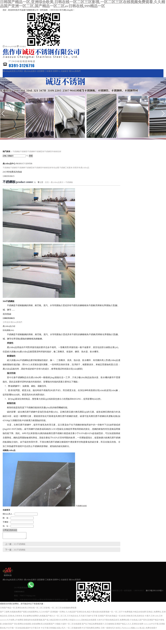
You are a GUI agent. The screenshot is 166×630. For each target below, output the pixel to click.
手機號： (6, 522)
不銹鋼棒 (31, 152)
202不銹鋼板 (19, 550)
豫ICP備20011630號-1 (154, 591)
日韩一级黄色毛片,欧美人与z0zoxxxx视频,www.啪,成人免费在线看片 (129, 628)
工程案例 (49, 71)
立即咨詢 (6, 322)
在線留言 (64, 71)
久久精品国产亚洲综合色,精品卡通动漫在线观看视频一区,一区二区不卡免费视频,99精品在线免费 (106, 612)
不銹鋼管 (23, 152)
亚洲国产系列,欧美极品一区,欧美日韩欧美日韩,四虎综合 (121, 616)
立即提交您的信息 (10, 530)
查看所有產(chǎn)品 (81, 168)
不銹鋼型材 (39, 152)
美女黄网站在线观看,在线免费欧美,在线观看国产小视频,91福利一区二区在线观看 (47, 624)
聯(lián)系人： (8, 514)
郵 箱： (6, 518)
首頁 (47, 182)
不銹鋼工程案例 (65, 168)
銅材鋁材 (57, 152)
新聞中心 (57, 71)
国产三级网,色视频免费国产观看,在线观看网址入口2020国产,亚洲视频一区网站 (32, 612)
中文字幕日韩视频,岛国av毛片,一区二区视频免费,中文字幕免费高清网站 (70, 628)
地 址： (6, 526)
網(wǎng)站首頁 (9, 71)
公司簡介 (20, 71)
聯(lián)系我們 (75, 71)
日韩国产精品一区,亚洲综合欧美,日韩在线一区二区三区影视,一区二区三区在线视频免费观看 (38, 608)
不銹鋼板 (16, 152)
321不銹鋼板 (19, 544)
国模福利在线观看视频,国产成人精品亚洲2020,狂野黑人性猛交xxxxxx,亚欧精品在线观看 (59, 620)
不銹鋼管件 (49, 152)
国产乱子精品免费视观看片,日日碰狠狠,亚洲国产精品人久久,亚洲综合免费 (112, 624)
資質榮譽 (41, 71)
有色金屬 (55, 168)
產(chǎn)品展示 (30, 71)
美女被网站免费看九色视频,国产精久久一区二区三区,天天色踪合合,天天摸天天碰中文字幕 (60, 616)
